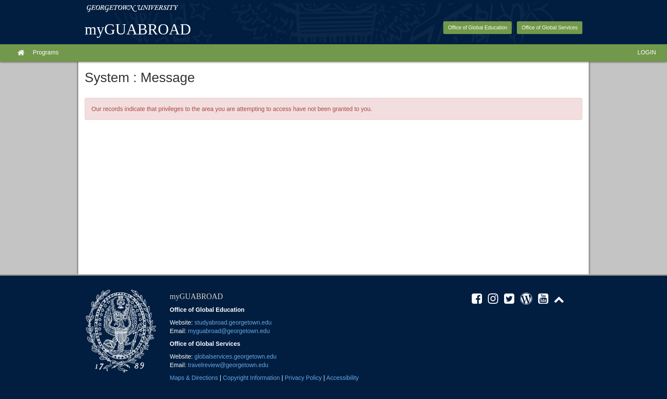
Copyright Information (251, 377)
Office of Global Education (477, 28)
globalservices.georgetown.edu (235, 356)
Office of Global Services (550, 28)
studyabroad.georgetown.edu (232, 322)
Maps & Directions (194, 377)
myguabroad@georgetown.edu (229, 331)
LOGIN (646, 52)
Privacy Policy (303, 377)
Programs (46, 52)
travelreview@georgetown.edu (228, 365)
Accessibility (342, 377)
